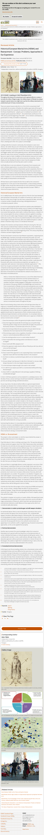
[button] (22, 669)
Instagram (4, 821)
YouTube (4, 829)
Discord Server (5, 831)
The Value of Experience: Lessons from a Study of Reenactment (16, 807)
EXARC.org (31, 824)
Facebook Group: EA (7, 818)
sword (9, 606)
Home (2, 25)
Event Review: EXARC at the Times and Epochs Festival (14, 792)
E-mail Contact (5, 644)
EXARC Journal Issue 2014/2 (11, 25)
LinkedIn (3, 824)
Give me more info (7, 12)
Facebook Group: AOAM (8, 816)
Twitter (3, 826)
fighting (10, 607)
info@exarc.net (30, 826)
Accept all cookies (17, 16)
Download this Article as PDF (12, 64)
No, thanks (6, 16)
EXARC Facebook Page (7, 813)
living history (11, 609)
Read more (26, 829)
